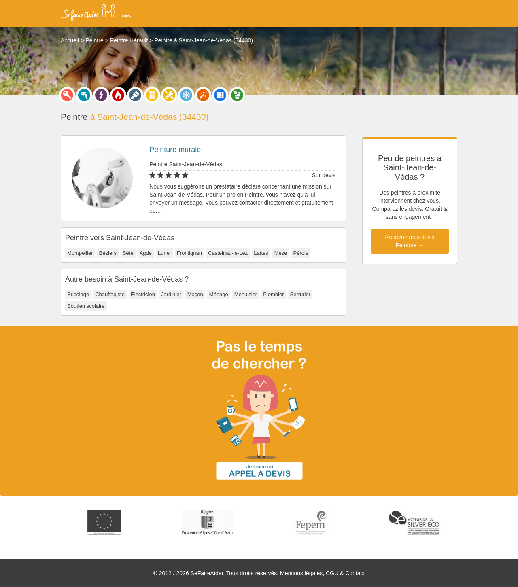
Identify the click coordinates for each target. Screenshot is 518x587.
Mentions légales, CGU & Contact (322, 573)
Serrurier (300, 294)
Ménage (218, 294)
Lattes (261, 253)
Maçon (195, 294)
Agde (146, 253)
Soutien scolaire (86, 306)
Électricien (143, 294)
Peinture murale (175, 150)
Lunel (164, 253)
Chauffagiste (110, 294)
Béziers (108, 253)
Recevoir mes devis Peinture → (409, 241)
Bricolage (78, 294)
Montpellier (80, 253)
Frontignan (189, 253)
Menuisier (245, 294)
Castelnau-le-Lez (228, 253)
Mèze (280, 253)
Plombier (273, 294)
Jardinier (171, 294)
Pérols (300, 253)
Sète (128, 253)
